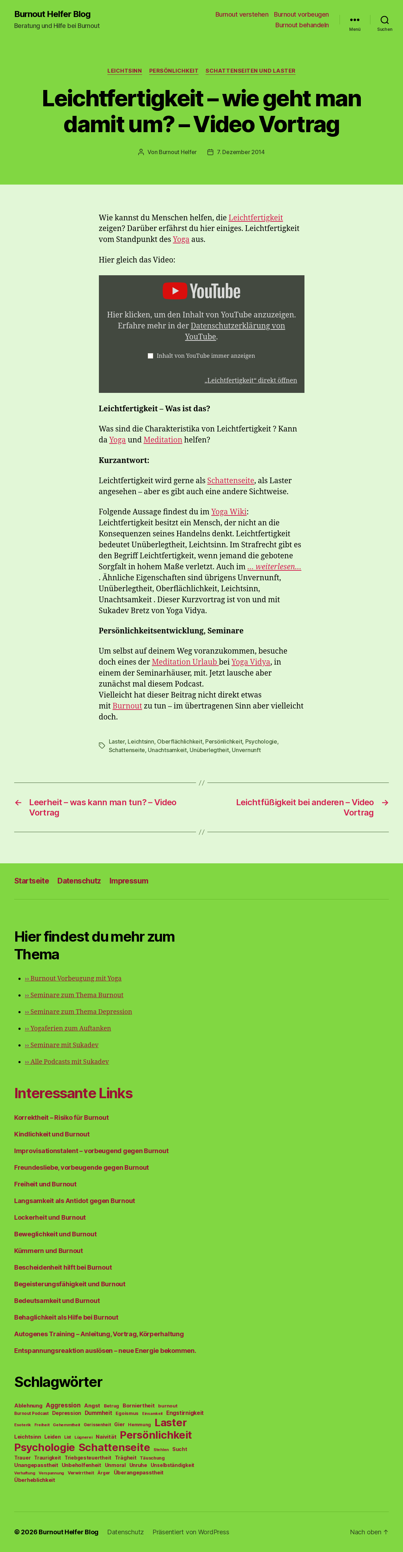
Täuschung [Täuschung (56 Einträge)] (152, 1458)
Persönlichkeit (174, 71)
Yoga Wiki (229, 512)
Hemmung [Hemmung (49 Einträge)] (139, 1424)
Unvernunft (246, 750)
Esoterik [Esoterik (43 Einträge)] (22, 1424)
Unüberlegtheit (209, 750)
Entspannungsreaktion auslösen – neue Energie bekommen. (105, 1350)
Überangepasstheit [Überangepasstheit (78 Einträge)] (138, 1472)
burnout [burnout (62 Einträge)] (167, 1406)
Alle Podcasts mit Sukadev (67, 1062)
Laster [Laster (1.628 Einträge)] (170, 1422)
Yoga (181, 239)
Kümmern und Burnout (48, 1250)
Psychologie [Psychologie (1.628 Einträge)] (44, 1447)
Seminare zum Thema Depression (78, 1012)
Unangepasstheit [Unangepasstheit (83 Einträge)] (36, 1465)
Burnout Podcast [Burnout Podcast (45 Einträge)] (31, 1413)
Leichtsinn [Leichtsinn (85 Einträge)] (27, 1437)
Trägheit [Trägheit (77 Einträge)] (125, 1458)
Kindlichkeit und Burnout (52, 1134)
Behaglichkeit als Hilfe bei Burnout (66, 1317)
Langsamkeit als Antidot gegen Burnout (74, 1200)
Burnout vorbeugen (301, 14)
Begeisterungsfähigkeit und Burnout (69, 1284)
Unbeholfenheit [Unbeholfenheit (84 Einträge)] (81, 1465)
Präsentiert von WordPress (190, 1532)
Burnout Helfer (178, 152)
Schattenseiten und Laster (251, 71)
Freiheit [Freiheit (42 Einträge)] (42, 1424)
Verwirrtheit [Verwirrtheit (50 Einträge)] (81, 1472)
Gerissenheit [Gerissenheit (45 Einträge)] (97, 1424)
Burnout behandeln (302, 25)
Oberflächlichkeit (179, 741)
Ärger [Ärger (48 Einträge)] (103, 1472)
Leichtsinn (124, 71)
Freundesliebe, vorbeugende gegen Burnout (81, 1167)
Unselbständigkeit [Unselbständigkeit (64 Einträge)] (172, 1465)
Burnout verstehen (242, 14)
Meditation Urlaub (185, 662)
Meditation (163, 440)
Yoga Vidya (250, 662)
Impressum (129, 880)
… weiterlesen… (274, 567)
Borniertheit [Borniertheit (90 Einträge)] (139, 1405)
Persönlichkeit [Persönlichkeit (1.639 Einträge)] (156, 1435)
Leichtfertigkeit (256, 218)
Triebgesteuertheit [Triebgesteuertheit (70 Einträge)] (88, 1458)
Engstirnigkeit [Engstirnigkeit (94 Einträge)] (185, 1413)
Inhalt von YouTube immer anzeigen (206, 356)
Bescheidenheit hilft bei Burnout (63, 1267)
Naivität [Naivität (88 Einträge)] (106, 1436)
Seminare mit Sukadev (62, 1045)
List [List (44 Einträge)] (67, 1437)
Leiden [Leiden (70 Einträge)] (52, 1437)
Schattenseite (230, 481)
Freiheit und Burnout (45, 1184)
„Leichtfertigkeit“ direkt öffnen (251, 381)
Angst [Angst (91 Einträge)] (92, 1405)
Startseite (31, 880)
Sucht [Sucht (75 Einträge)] (179, 1449)
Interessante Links (73, 1093)
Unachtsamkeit (167, 750)
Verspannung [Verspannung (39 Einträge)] (51, 1473)
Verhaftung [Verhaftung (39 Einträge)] (24, 1473)
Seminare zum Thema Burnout (74, 995)
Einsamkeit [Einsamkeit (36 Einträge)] (152, 1413)
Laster (117, 741)
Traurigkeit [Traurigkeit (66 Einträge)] (47, 1458)
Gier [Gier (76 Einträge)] (119, 1424)
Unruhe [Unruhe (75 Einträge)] (138, 1465)
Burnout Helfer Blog (52, 14)
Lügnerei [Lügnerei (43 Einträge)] (83, 1437)
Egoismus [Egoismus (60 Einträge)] (127, 1413)
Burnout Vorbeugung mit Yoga (73, 979)
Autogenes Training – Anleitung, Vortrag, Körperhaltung (99, 1334)
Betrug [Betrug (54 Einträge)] (111, 1406)
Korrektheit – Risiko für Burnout (61, 1117)
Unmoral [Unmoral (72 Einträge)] (115, 1465)
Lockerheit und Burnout (50, 1217)
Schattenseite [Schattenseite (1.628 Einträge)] (114, 1447)
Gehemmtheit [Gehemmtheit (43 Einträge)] (66, 1424)
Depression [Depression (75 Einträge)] (66, 1413)
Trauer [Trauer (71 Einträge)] (22, 1458)
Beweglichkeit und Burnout (55, 1234)
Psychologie (261, 741)
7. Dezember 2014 (241, 152)
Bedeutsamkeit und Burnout (57, 1300)
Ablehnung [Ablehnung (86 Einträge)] (28, 1406)
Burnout (127, 706)
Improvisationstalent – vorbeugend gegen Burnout (91, 1151)
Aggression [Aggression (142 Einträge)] (63, 1405)
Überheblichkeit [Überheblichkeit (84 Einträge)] (34, 1480)
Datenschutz (79, 880)
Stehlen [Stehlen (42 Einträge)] (161, 1449)
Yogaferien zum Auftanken (68, 1029)
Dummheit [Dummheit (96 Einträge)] (98, 1413)
